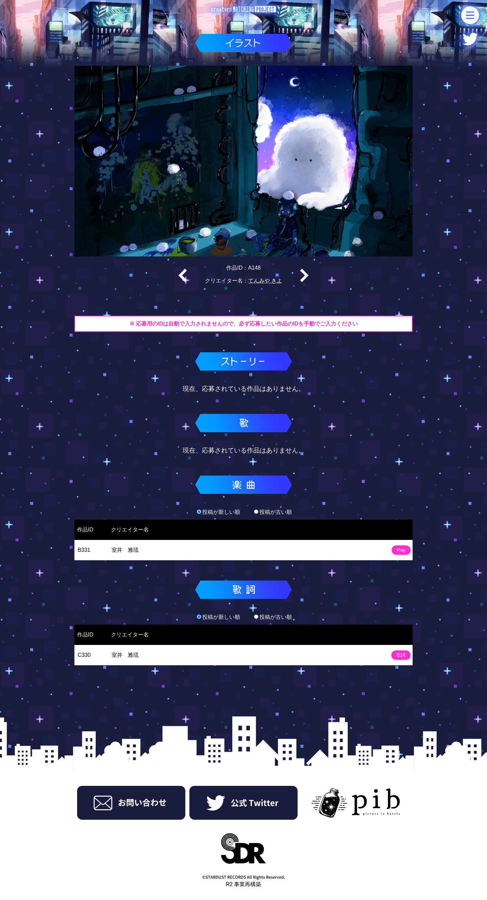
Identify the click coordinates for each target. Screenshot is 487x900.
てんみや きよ (265, 281)
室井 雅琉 (125, 550)
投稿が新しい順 (218, 512)
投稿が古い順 (273, 512)
